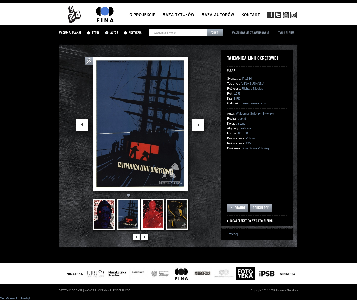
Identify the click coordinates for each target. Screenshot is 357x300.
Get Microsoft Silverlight (15, 298)
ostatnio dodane (70, 290)
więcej (233, 234)
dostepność (121, 290)
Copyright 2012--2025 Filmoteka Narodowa (274, 290)
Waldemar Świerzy (248, 113)
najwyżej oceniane (97, 290)
